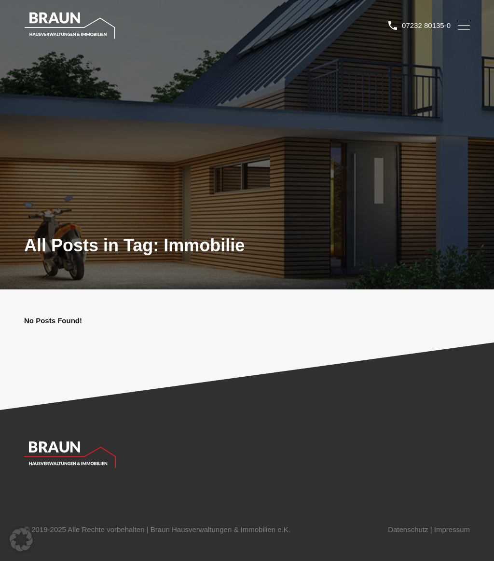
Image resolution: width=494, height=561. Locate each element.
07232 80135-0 (426, 25)
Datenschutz (408, 529)
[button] (21, 540)
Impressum (452, 529)
